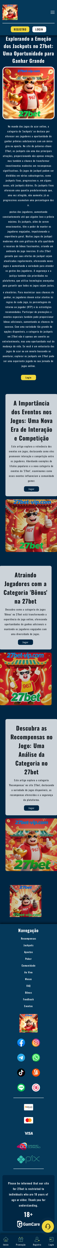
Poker (28, 959)
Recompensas (28, 938)
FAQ (28, 986)
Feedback (28, 999)
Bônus (28, 992)
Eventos (28, 1006)
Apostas (28, 952)
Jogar (40, 489)
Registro (20, 29)
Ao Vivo (28, 972)
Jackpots (28, 945)
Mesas (28, 979)
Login (39, 29)
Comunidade (29, 965)
